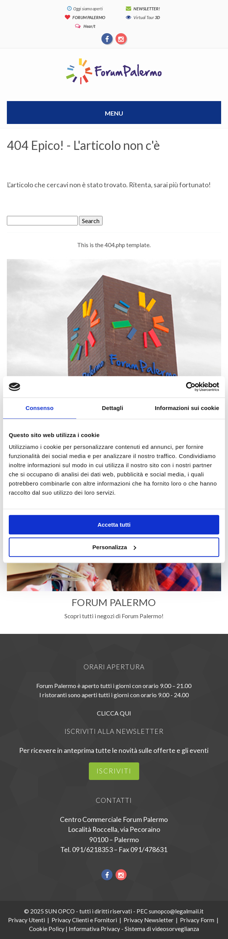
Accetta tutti (114, 524)
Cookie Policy (46, 928)
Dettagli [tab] (112, 408)
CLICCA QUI (114, 713)
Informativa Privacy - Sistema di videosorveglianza (134, 928)
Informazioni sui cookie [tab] (187, 408)
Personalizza (114, 547)
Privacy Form (197, 919)
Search (91, 220)
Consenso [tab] (39, 408)
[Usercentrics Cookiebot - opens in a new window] (186, 387)
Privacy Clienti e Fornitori (84, 919)
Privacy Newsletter (148, 919)
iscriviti (114, 771)
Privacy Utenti (26, 919)
